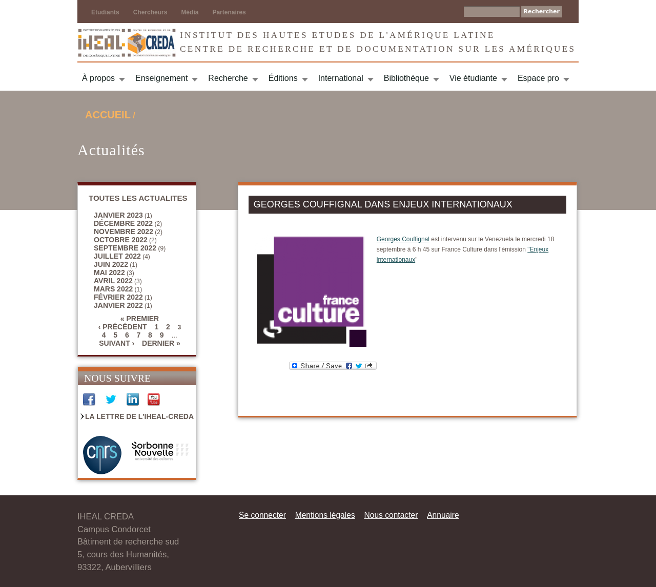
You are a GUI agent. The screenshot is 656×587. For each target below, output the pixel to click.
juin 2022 (111, 264)
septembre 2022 (125, 248)
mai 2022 (109, 272)
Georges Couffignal (403, 239)
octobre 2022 (121, 240)
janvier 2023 (118, 215)
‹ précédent (122, 327)
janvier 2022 (118, 305)
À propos (98, 78)
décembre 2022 (123, 223)
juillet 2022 (117, 256)
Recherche (228, 78)
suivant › (116, 343)
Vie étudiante (473, 78)
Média (189, 12)
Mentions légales (325, 515)
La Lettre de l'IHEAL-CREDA (139, 416)
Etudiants (105, 12)
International (340, 78)
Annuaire (443, 515)
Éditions (283, 78)
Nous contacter (391, 515)
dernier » (161, 343)
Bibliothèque (406, 78)
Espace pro (538, 78)
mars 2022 (113, 289)
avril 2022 (113, 281)
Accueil (108, 114)
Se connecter (262, 515)
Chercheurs (150, 12)
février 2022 (118, 297)
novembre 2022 (123, 231)
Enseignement (161, 78)
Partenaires (228, 12)
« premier (139, 319)
